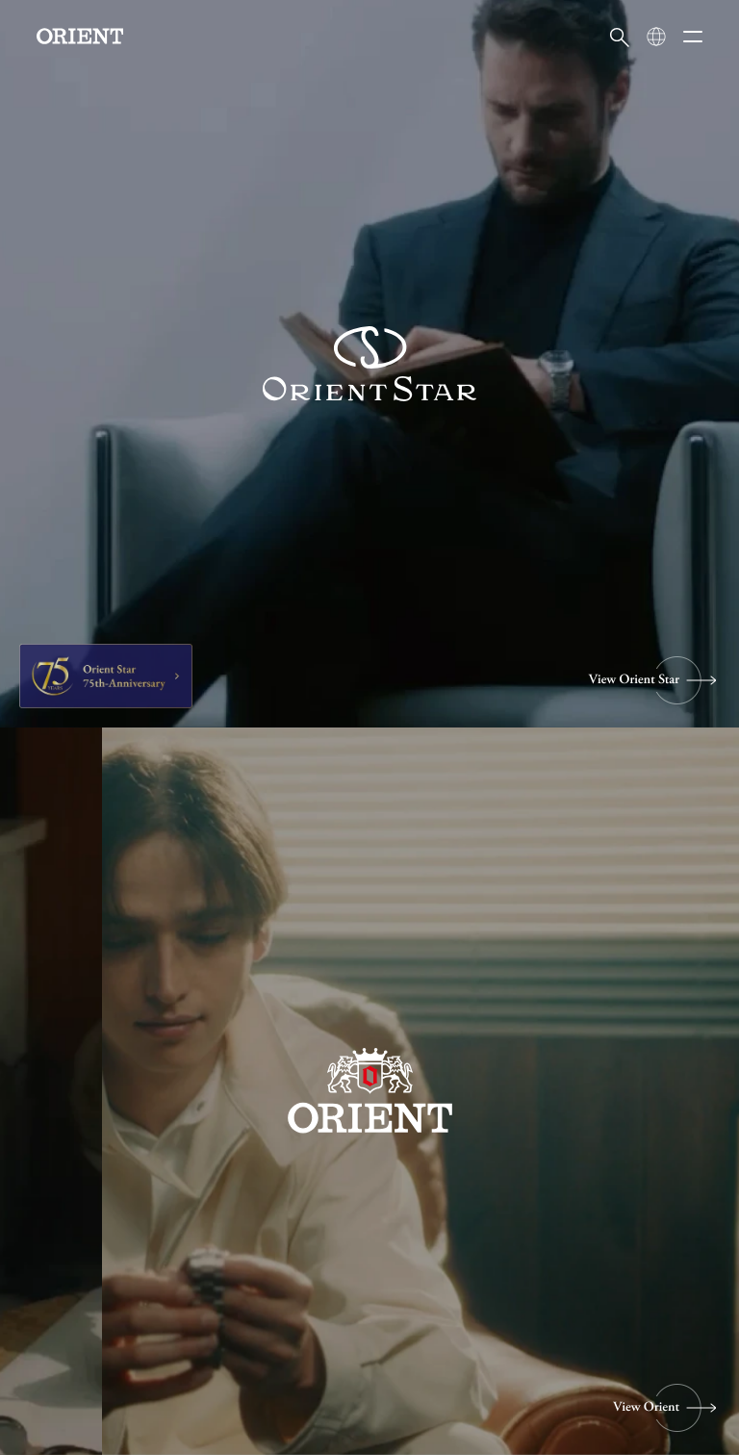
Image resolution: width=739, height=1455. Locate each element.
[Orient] (80, 36)
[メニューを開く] (692, 36)
